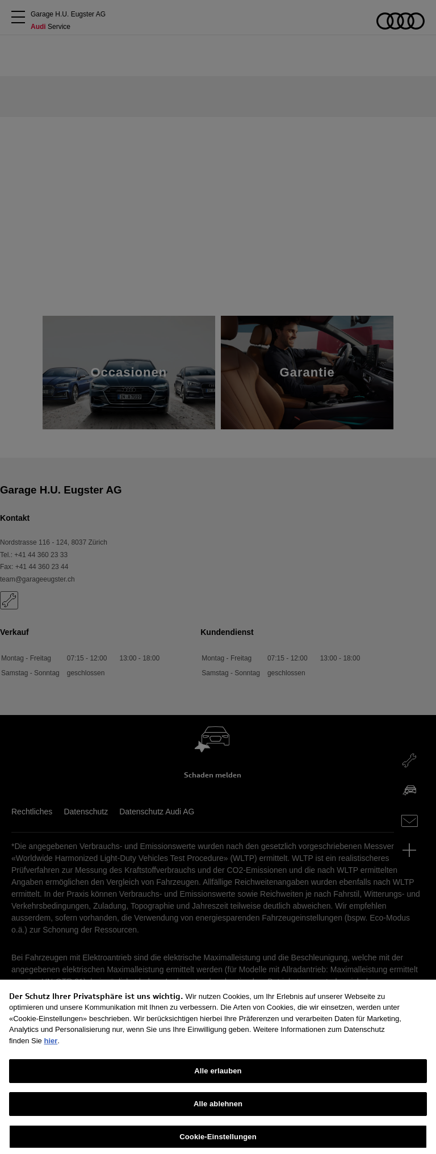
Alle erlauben (217, 1077)
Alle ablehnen (218, 1110)
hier (50, 1047)
